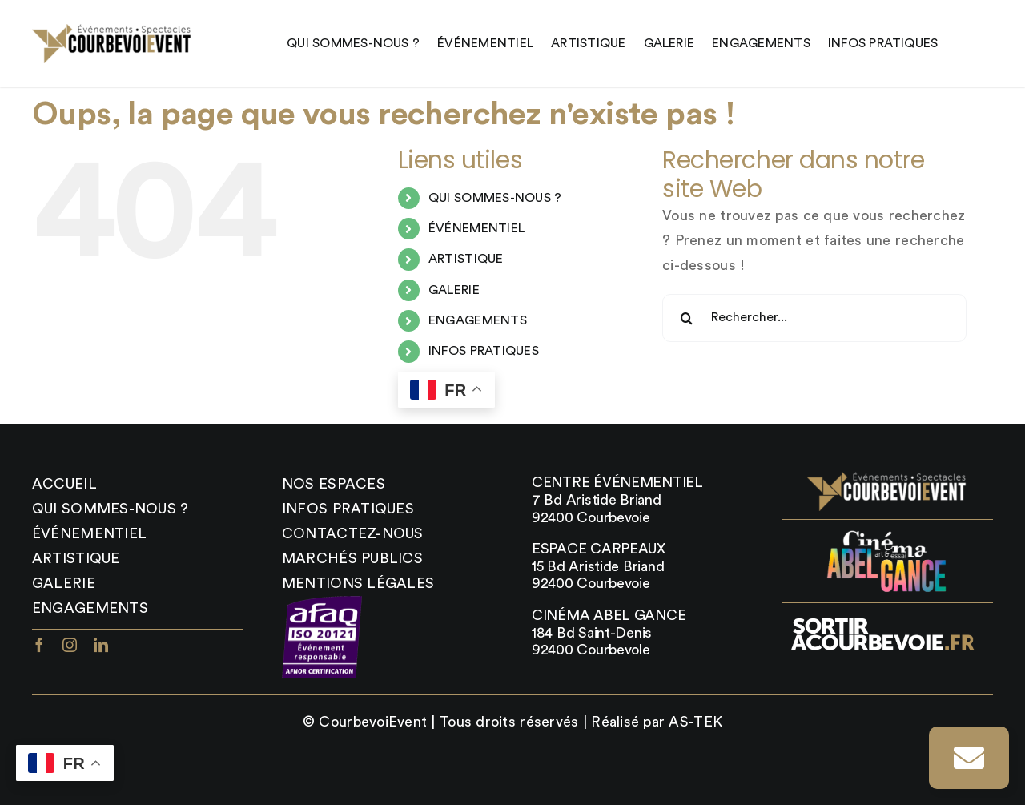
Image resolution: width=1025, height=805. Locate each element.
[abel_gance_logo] (887, 535)
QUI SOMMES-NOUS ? (495, 197)
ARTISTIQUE (466, 258)
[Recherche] (686, 318)
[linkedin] (101, 645)
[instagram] (69, 645)
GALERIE (454, 290)
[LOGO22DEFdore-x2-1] (112, 31)
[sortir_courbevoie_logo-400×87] (882, 618)
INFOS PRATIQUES (483, 350)
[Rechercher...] (814, 318)
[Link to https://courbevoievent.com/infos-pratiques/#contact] (969, 758)
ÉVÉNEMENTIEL (476, 228)
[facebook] (39, 645)
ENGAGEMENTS (477, 320)
